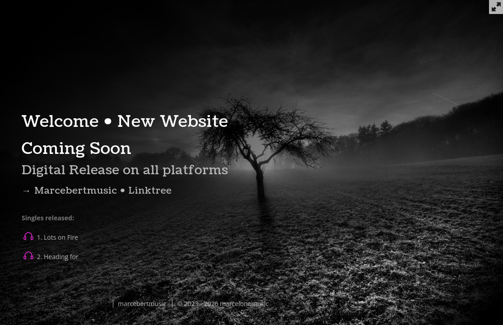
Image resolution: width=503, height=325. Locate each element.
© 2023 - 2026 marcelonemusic (223, 303)
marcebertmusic (142, 303)
